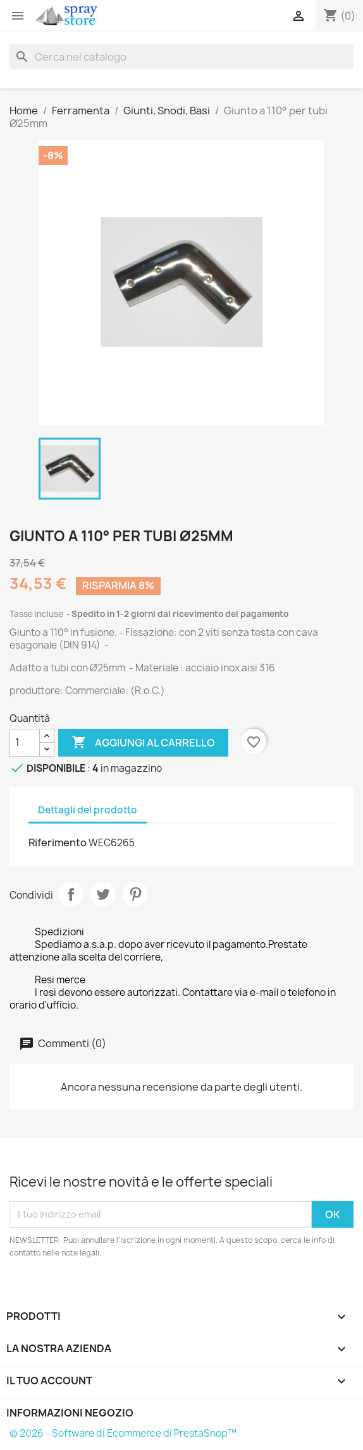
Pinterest (135, 894)
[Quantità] (24, 743)
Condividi (70, 894)
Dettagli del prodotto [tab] (87, 810)
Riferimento (57, 842)
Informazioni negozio (69, 1413)
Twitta (103, 894)
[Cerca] (181, 56)
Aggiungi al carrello (143, 742)
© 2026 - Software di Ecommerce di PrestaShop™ (123, 1433)
